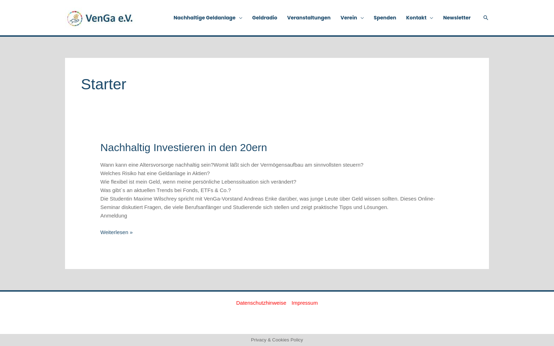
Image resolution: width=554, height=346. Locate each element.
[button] (486, 17)
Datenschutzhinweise (261, 303)
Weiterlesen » (116, 231)
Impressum (304, 303)
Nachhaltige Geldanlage (204, 17)
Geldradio (264, 17)
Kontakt (416, 17)
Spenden (385, 17)
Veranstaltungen (309, 17)
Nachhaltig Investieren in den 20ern (183, 147)
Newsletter (457, 17)
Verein (349, 17)
